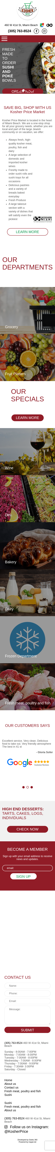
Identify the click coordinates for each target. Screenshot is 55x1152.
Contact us (11, 1087)
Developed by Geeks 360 (27, 1140)
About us (10, 1083)
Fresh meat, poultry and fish (22, 1091)
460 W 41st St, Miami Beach (28, 25)
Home (8, 1080)
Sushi (8, 1094)
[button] (19, 90)
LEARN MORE (27, 232)
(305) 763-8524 (19, 31)
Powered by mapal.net (27, 1142)
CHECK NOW (27, 829)
